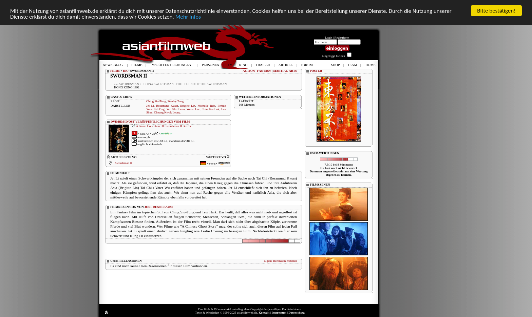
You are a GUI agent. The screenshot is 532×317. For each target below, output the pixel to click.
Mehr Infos (188, 16)
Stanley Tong (176, 101)
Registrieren (342, 37)
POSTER (316, 70)
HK (125, 70)
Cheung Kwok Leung (167, 112)
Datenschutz (296, 312)
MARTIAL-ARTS (285, 70)
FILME (115, 70)
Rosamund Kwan (167, 105)
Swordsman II (123, 163)
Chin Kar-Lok (211, 109)
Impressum (279, 312)
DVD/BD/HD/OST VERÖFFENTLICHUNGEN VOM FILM (150, 121)
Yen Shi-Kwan (175, 109)
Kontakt (264, 312)
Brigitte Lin (187, 105)
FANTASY (264, 70)
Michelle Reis (206, 105)
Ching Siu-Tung (156, 101)
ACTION (249, 70)
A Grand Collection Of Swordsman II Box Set (164, 125)
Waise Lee (193, 109)
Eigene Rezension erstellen (280, 260)
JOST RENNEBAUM (159, 206)
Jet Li (150, 105)
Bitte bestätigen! (496, 10)
